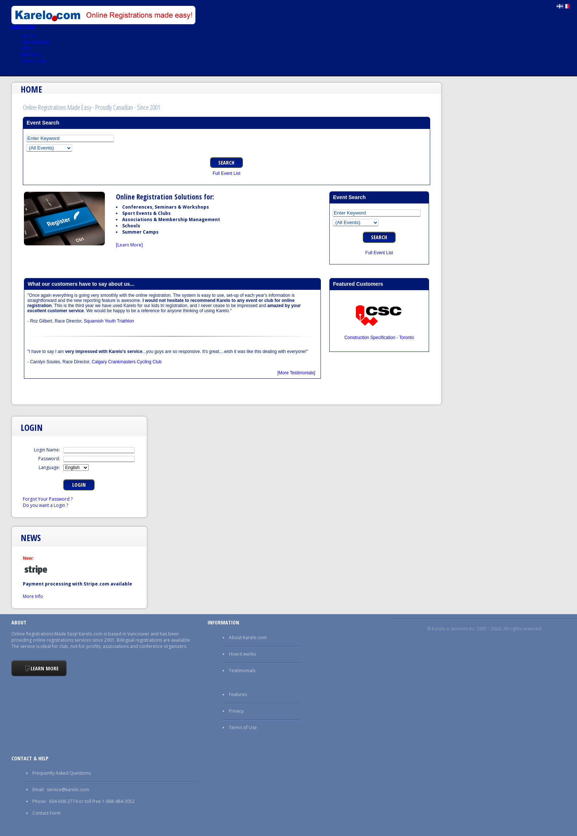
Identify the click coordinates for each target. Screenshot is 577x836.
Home (28, 36)
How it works (242, 654)
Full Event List (226, 173)
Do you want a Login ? (45, 505)
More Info (33, 596)
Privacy (236, 711)
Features (238, 694)
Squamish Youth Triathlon (109, 321)
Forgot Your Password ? (47, 499)
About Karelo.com (248, 637)
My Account (34, 61)
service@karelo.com (68, 789)
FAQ (26, 48)
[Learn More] (129, 245)
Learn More (45, 668)
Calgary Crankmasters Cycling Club (127, 361)
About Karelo (36, 42)
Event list (31, 54)
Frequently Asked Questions (61, 773)
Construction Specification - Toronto (379, 337)
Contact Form (46, 813)
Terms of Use (243, 727)
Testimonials (242, 670)
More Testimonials (296, 372)
